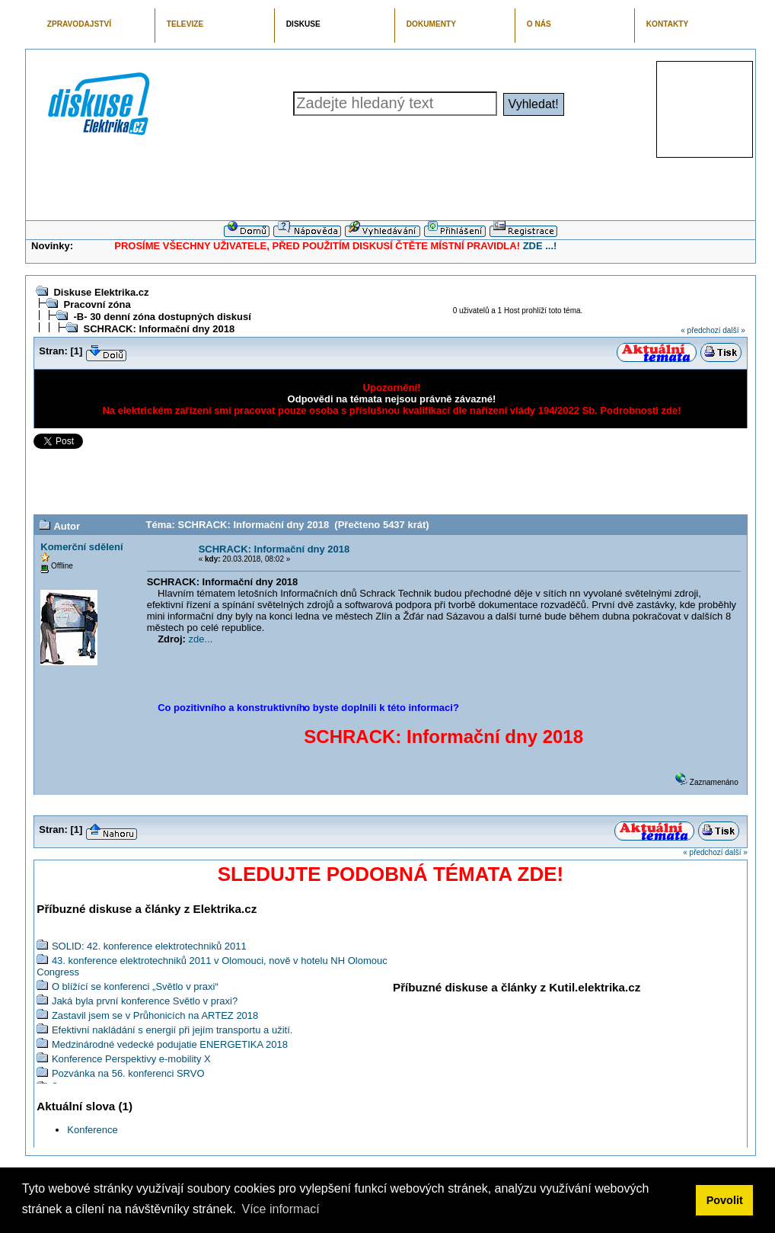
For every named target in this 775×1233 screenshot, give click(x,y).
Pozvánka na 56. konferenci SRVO (128, 1073)
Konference (92, 1129)
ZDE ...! (540, 245)
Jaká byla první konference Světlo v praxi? (145, 1001)
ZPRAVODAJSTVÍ (79, 24)
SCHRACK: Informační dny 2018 (158, 329)
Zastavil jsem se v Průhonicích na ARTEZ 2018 (155, 1015)
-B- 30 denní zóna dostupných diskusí (161, 316)
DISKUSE (303, 24)
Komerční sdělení (81, 546)
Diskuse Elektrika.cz (100, 292)
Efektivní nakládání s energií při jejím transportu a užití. (172, 1030)
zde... (201, 639)
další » (733, 330)
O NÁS (539, 24)
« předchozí (700, 330)
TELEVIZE (185, 24)
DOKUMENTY (431, 24)
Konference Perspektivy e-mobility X (131, 1059)
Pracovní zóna (96, 304)
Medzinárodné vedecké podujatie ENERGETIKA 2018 (170, 1044)
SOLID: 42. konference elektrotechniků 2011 (149, 946)
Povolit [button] (724, 1200)
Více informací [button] (280, 1209)
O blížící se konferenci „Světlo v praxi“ (135, 986)
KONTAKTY (667, 24)
